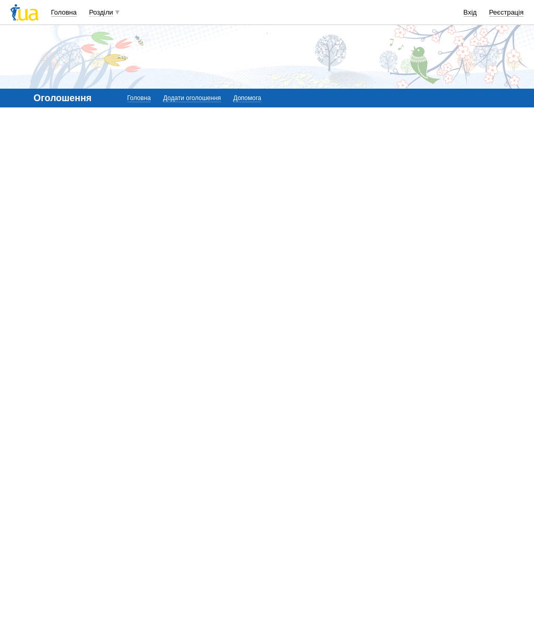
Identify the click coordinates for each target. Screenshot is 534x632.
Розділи (101, 12)
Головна (64, 12)
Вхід (470, 12)
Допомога (247, 98)
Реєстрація (506, 12)
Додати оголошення (192, 98)
